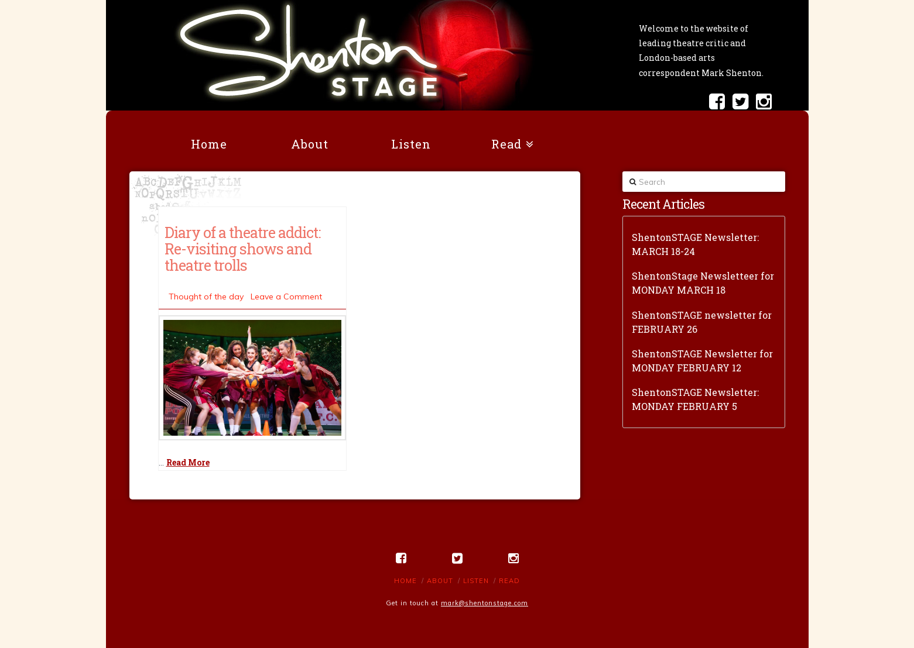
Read (509, 581)
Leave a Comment (286, 296)
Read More (188, 462)
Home (405, 581)
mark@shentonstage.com (484, 603)
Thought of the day (206, 296)
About (440, 581)
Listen (476, 581)
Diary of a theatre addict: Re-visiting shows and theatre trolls (242, 248)
